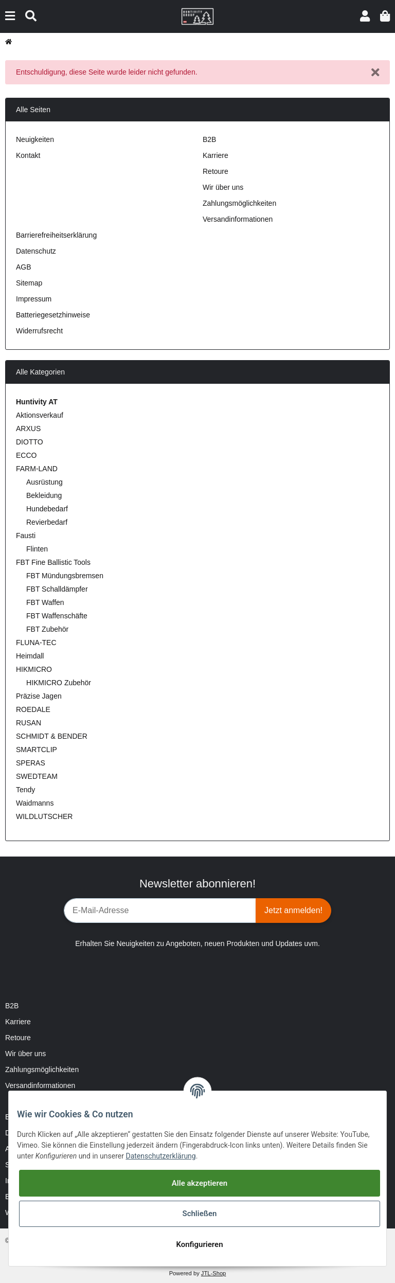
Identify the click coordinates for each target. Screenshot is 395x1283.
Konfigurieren (199, 1244)
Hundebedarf (47, 509)
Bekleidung (44, 495)
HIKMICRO (34, 669)
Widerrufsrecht (39, 331)
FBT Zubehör (47, 629)
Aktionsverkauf (39, 415)
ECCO (26, 455)
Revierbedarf (46, 522)
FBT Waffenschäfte (56, 616)
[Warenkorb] (385, 16)
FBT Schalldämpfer (57, 589)
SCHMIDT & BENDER (51, 736)
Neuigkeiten (35, 139)
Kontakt (28, 155)
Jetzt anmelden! (293, 910)
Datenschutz (36, 251)
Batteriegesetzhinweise (53, 315)
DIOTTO (29, 442)
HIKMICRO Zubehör (58, 683)
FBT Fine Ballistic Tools (53, 562)
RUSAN (28, 723)
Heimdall (30, 656)
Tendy (25, 790)
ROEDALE (33, 709)
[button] (365, 16)
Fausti (25, 535)
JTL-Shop (213, 1273)
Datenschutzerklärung (160, 1156)
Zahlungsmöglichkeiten (239, 203)
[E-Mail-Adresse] (160, 910)
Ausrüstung (44, 482)
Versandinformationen (238, 219)
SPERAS (30, 763)
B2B (209, 139)
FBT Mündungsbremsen (64, 576)
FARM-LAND (37, 469)
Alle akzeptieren (199, 1183)
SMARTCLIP (36, 749)
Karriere (215, 155)
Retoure (215, 171)
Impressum (33, 299)
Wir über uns (223, 187)
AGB (23, 267)
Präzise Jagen (39, 696)
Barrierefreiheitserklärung (56, 235)
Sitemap (29, 283)
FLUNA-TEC (36, 642)
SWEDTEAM (37, 776)
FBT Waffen (45, 602)
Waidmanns (34, 803)
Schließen (199, 1213)
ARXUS (28, 428)
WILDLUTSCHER (44, 816)
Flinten (37, 549)
